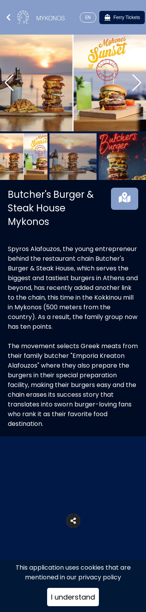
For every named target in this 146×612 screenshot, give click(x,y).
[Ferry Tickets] (122, 17)
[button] (73, 521)
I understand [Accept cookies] (73, 597)
